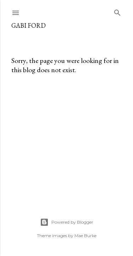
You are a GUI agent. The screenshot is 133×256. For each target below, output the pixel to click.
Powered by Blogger (66, 222)
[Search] (117, 11)
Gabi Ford (28, 25)
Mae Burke (85, 235)
